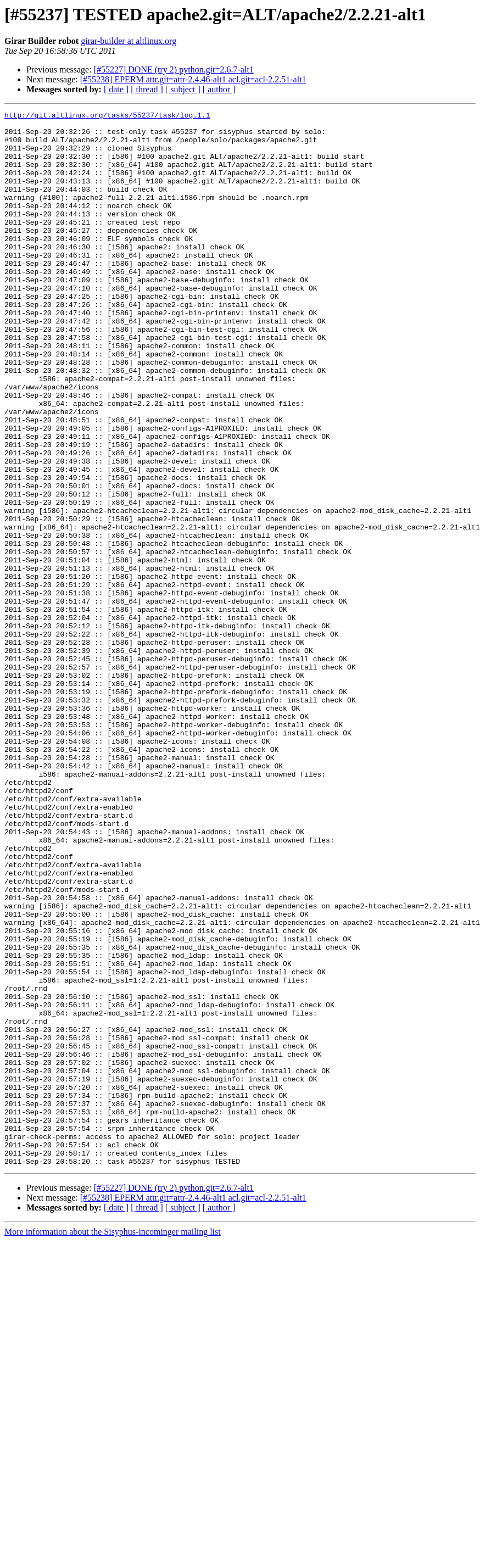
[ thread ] (147, 89)
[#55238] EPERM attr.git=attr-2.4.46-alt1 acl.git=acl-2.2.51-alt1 (193, 79)
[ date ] (116, 89)
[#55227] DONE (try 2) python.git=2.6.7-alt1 (174, 69)
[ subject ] (182, 89)
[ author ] (219, 89)
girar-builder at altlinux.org (128, 41)
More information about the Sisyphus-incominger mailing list (112, 1442)
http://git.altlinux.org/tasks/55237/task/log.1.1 (107, 116)
